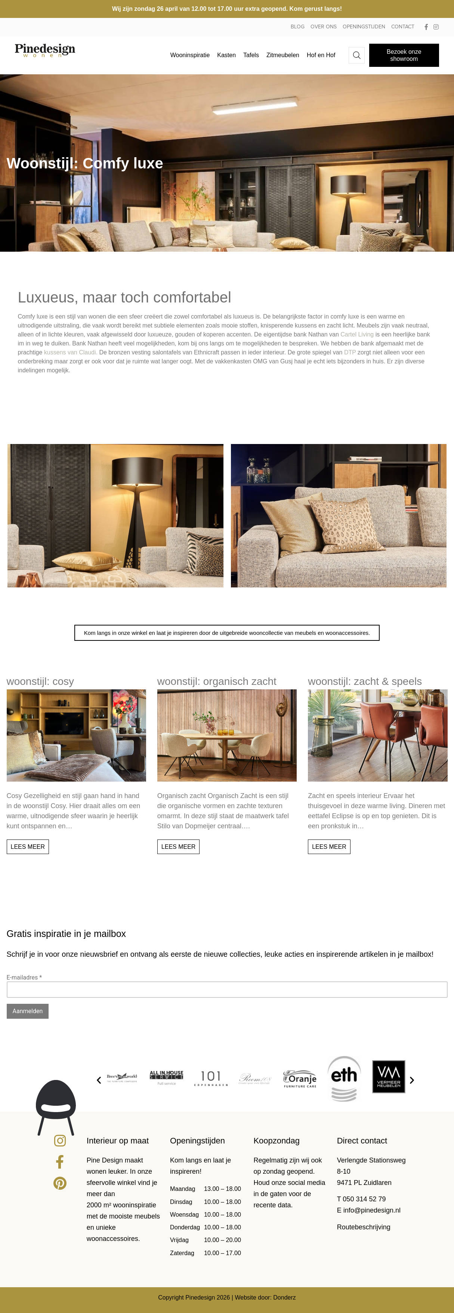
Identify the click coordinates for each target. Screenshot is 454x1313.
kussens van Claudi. (71, 352)
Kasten (226, 55)
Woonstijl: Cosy (40, 681)
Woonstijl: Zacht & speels (365, 681)
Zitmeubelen (282, 55)
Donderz (284, 1297)
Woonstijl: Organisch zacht (217, 681)
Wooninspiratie (190, 55)
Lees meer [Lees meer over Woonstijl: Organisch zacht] (178, 847)
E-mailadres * (24, 977)
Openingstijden (364, 27)
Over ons (324, 27)
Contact (402, 27)
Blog (298, 27)
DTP (350, 352)
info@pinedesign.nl (372, 1210)
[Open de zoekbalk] (357, 55)
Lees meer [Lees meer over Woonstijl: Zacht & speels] (329, 847)
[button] (99, 1080)
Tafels (251, 55)
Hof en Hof (321, 55)
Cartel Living (357, 334)
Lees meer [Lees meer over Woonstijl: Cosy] (28, 847)
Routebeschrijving (363, 1227)
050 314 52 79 (364, 1199)
